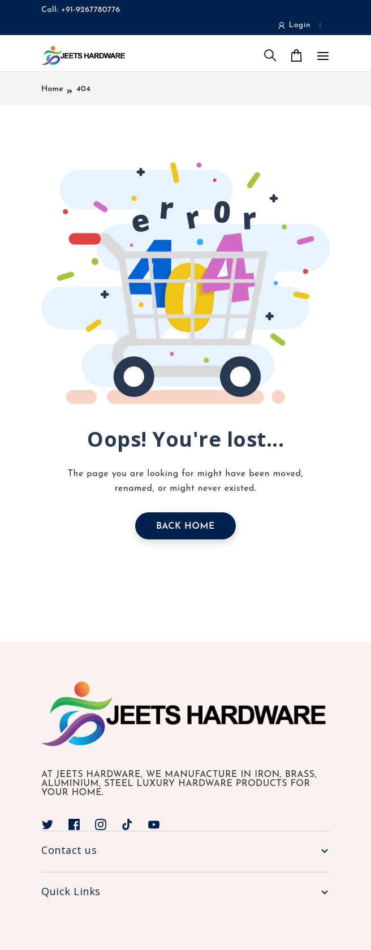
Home (52, 89)
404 (83, 89)
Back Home (185, 526)
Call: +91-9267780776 (80, 10)
